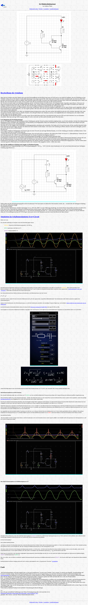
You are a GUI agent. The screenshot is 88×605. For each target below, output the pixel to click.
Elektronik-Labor (33, 9)
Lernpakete (46, 9)
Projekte (41, 9)
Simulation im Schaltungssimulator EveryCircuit (20, 217)
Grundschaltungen (54, 9)
